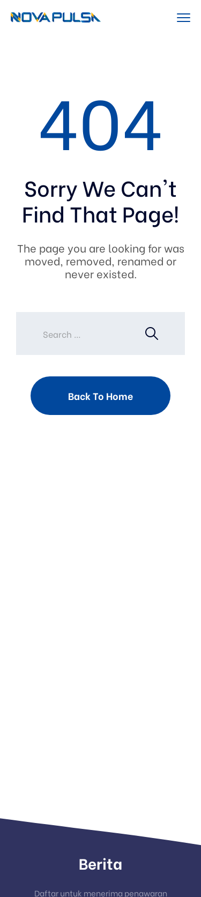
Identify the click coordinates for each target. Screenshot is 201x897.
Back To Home (100, 395)
